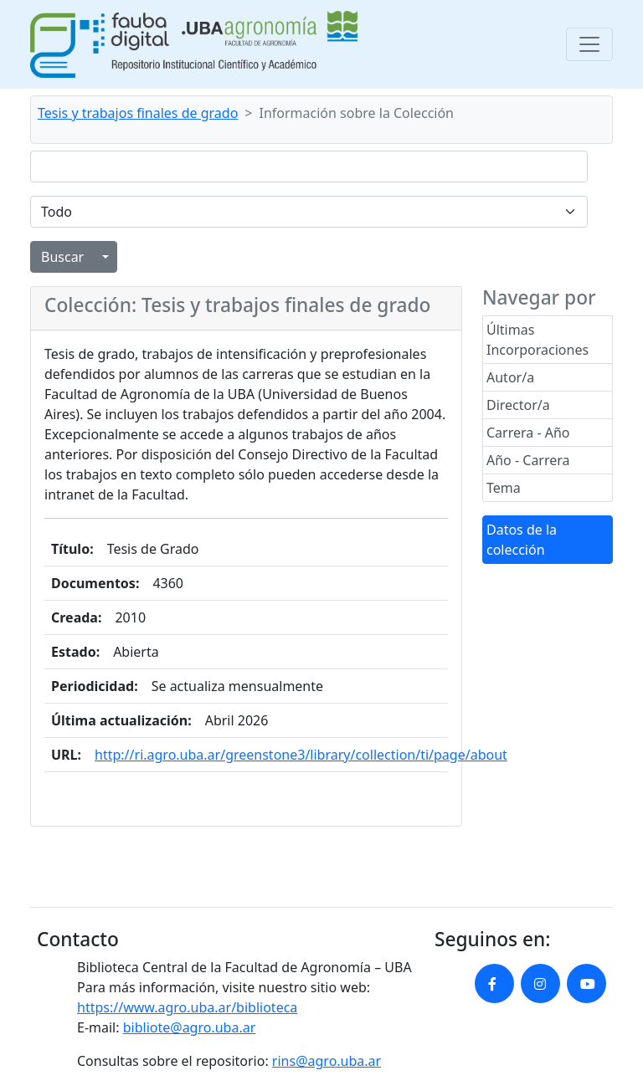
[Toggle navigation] (589, 44)
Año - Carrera (528, 460)
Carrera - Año (528, 432)
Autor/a (510, 377)
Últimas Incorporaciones (537, 339)
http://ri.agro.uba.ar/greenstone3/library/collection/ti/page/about (301, 754)
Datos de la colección (521, 539)
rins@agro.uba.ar (326, 1061)
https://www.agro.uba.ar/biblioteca (187, 1007)
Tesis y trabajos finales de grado (138, 113)
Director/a (518, 405)
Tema (503, 488)
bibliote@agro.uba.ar (189, 1027)
